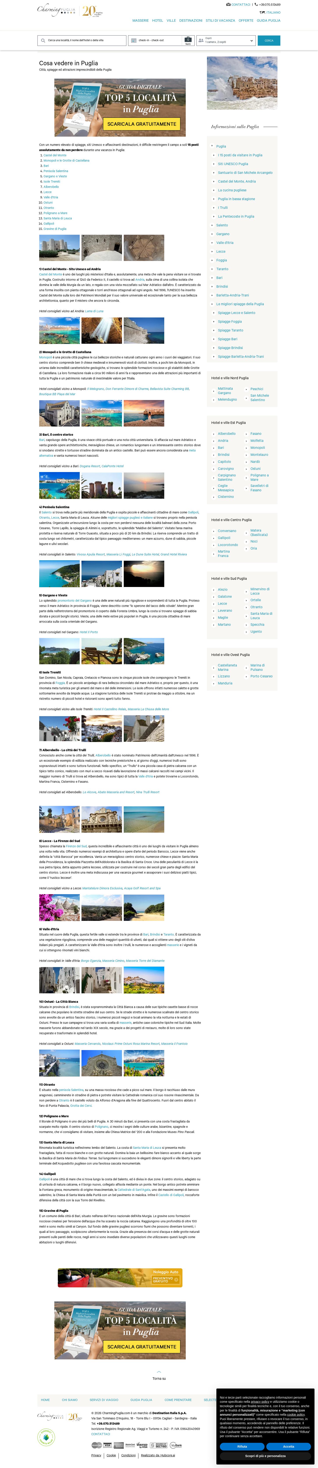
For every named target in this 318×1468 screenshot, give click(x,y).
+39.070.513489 (270, 5)
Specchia (257, 625)
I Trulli (223, 208)
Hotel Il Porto (89, 632)
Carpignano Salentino (227, 478)
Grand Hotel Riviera (174, 555)
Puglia (221, 147)
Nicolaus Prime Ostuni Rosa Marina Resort (131, 1044)
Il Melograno (95, 389)
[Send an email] (240, 5)
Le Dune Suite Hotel (145, 555)
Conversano (227, 531)
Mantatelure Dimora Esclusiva (102, 889)
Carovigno (226, 469)
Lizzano (224, 677)
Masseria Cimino (113, 961)
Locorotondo (228, 545)
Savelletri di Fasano (260, 488)
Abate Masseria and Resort (116, 793)
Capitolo (224, 462)
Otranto (49, 208)
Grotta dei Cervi (81, 1106)
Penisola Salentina (56, 171)
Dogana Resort (90, 467)
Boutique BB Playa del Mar (57, 395)
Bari (46, 166)
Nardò (255, 462)
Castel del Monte (55, 156)
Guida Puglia (141, 1400)
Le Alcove (89, 793)
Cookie (111, 1456)
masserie (173, 945)
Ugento (256, 632)
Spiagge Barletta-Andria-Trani (241, 357)
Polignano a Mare (55, 213)
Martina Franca (224, 554)
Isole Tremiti (52, 182)
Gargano (223, 234)
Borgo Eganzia (91, 961)
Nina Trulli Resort (147, 793)
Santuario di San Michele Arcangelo (245, 173)
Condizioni (128, 1456)
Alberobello (51, 187)
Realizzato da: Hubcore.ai (158, 1456)
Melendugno (227, 400)
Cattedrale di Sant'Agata (134, 1190)
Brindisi (155, 935)
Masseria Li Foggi (118, 555)
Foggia (60, 683)
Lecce (47, 192)
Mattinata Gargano (225, 391)
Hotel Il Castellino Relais (110, 710)
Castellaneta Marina (227, 668)
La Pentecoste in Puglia (236, 217)
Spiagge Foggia (230, 322)
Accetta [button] (288, 1446)
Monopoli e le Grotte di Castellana (66, 161)
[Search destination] (81, 40)
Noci (254, 542)
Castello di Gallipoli (171, 1195)
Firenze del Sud (76, 847)
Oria (254, 549)
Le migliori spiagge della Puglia (240, 305)
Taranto (168, 935)
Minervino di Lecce (260, 592)
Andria (139, 280)
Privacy (96, 1456)
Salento (47, 513)
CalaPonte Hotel (113, 467)
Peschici (257, 389)
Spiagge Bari (227, 340)
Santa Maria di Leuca (58, 219)
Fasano (256, 434)
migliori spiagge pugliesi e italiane (130, 518)
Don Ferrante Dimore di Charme (127, 389)
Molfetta (257, 441)
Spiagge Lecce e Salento (236, 313)
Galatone (225, 597)
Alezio (223, 590)
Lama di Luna (94, 312)
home (45, 1400)
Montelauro (259, 455)
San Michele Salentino (260, 398)
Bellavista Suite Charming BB (169, 389)
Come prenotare (178, 1400)
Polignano (101, 1127)
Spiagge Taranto (230, 331)
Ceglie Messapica (226, 488)
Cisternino (226, 497)
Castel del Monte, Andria (237, 182)
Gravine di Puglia (55, 229)
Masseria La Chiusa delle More (148, 710)
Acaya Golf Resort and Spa (142, 889)
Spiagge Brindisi (230, 348)
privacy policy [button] (260, 1401)
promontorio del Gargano (75, 601)
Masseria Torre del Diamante (145, 961)
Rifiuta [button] (242, 1446)
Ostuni (48, 203)
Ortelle (256, 601)
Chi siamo (70, 1400)
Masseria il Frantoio (174, 1044)
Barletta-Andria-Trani (232, 296)
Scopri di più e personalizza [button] (265, 1456)
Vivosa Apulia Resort (91, 555)
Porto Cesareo (262, 677)
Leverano (225, 611)
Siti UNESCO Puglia (233, 164)
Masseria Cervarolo (88, 1044)
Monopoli (45, 358)
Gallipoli (49, 224)
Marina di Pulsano (258, 668)
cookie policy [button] (295, 1414)
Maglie (223, 618)
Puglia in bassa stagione (236, 199)
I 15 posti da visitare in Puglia (240, 156)
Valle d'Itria (51, 198)
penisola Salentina (71, 1090)
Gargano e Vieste (55, 177)
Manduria (225, 684)
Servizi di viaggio (104, 1400)
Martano (224, 625)
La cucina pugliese (232, 191)
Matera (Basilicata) (259, 533)
